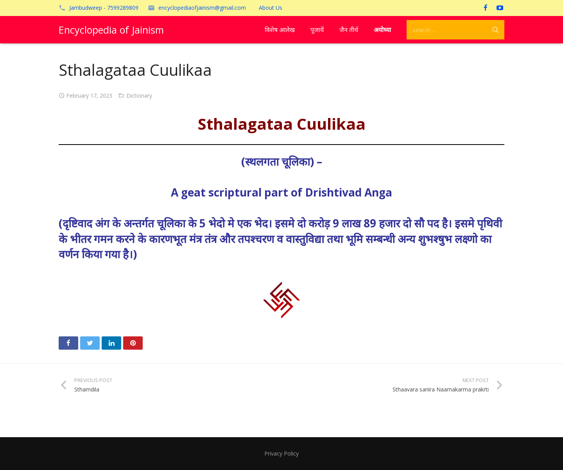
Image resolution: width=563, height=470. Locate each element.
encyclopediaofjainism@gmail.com (202, 7)
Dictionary (139, 95)
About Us (270, 7)
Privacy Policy (281, 453)
